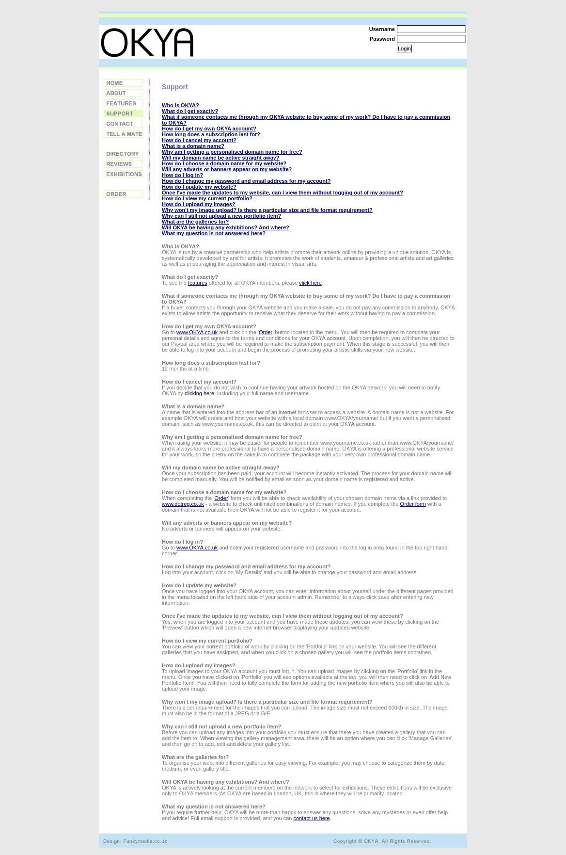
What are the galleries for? (195, 222)
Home (123, 83)
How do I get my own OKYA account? (209, 128)
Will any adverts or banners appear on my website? (227, 169)
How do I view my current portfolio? (207, 198)
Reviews (123, 164)
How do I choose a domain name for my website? (224, 163)
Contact (123, 124)
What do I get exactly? (190, 111)
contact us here (312, 818)
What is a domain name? (193, 146)
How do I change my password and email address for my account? (246, 181)
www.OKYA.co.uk (197, 332)
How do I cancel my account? (199, 140)
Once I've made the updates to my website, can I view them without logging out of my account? (282, 192)
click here (310, 283)
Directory (123, 154)
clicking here (199, 393)
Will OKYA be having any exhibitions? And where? (225, 227)
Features (123, 103)
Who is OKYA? (180, 105)
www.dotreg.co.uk (183, 504)
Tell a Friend (123, 134)
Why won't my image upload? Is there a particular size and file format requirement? (267, 210)
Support (123, 113)
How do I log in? (182, 175)
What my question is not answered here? (214, 233)
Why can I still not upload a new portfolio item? (221, 216)
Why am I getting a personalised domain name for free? (232, 152)
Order (123, 194)
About (123, 93)
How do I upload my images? (199, 204)
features (197, 283)
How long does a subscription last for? (211, 134)
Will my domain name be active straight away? (221, 158)
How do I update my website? (199, 187)
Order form (413, 504)
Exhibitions (123, 174)
